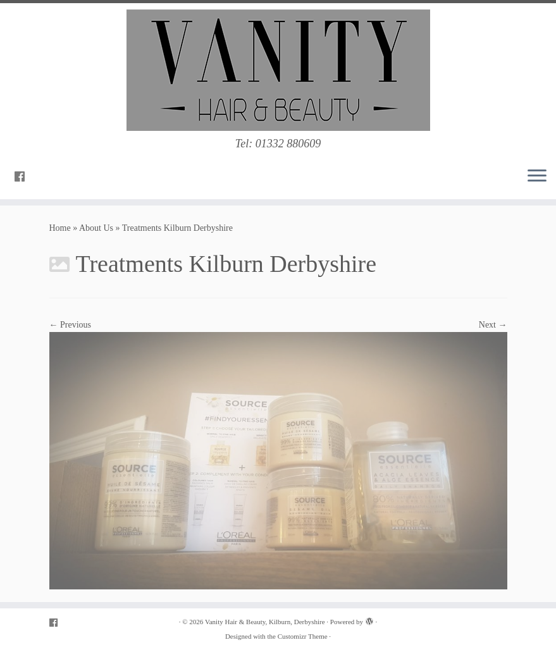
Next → (493, 324)
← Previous (70, 324)
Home (60, 228)
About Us (96, 228)
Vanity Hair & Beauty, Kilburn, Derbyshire (265, 621)
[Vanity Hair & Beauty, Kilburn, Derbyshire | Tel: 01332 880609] (278, 70)
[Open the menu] (537, 176)
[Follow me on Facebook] (24, 177)
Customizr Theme (303, 636)
